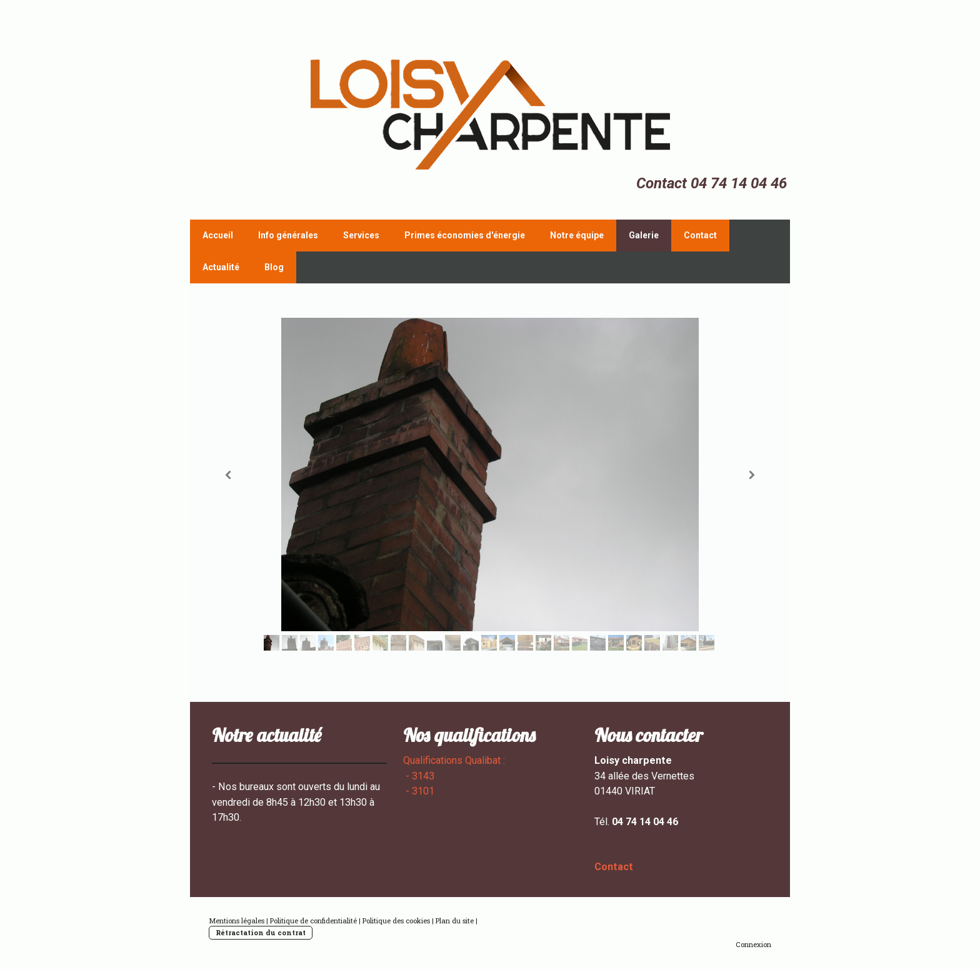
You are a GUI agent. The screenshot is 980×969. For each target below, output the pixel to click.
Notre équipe (577, 235)
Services (361, 235)
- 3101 (420, 791)
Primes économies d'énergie (464, 235)
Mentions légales (236, 920)
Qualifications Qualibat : (455, 760)
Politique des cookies (396, 920)
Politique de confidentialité (313, 920)
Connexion (753, 944)
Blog (274, 267)
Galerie (644, 235)
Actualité (220, 267)
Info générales (288, 235)
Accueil (217, 235)
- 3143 (418, 776)
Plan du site (455, 920)
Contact (700, 235)
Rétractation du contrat (261, 932)
